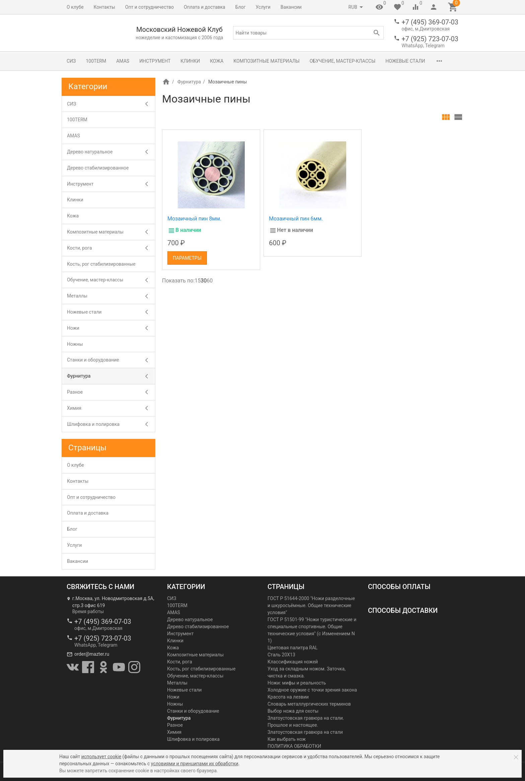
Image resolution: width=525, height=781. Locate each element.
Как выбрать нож (287, 739)
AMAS (122, 61)
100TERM (96, 61)
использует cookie (101, 756)
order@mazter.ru (91, 654)
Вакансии (291, 7)
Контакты (104, 7)
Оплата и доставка (204, 7)
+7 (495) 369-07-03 (429, 22)
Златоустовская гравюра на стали (305, 732)
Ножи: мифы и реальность (297, 683)
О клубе (75, 7)
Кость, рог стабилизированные (101, 264)
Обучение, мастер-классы (343, 61)
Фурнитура (189, 81)
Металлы (77, 296)
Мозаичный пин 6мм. (296, 218)
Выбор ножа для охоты (293, 711)
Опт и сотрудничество (149, 7)
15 (198, 280)
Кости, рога (79, 248)
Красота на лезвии (288, 697)
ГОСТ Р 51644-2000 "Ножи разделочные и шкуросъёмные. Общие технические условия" (311, 605)
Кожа (216, 61)
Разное (75, 392)
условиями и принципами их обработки (194, 763)
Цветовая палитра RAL (293, 647)
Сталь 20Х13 (281, 654)
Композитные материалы (266, 61)
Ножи (73, 328)
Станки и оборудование (93, 360)
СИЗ (71, 61)
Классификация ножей (293, 661)
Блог (240, 7)
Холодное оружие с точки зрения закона (312, 690)
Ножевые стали (405, 61)
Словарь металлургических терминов (309, 704)
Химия (74, 408)
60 (210, 280)
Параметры (187, 258)
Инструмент (154, 61)
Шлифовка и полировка (93, 424)
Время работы (88, 611)
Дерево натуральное (89, 151)
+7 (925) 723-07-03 (429, 39)
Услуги (263, 7)
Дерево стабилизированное (98, 168)
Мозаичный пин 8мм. (194, 218)
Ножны (75, 344)
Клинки (190, 61)
